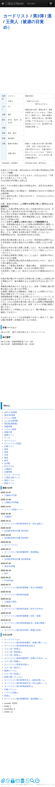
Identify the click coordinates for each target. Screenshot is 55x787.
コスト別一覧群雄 (13, 652)
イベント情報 (10, 418)
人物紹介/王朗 (10, 495)
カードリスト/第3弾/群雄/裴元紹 (19, 646)
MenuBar (31, 3)
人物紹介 (8, 469)
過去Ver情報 (9, 415)
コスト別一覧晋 (12, 655)
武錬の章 (8, 432)
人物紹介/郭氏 (10, 602)
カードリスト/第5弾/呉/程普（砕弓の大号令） (24, 609)
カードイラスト (11, 545)
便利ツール (9, 480)
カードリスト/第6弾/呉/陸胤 (16, 594)
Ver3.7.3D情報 (10, 412)
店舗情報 (8, 472)
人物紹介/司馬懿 (11, 502)
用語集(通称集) (10, 423)
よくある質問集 (11, 421)
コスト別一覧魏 (12, 661)
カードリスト (16, 16)
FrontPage (8, 580)
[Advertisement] (26, 60)
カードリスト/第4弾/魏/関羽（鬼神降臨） (22, 552)
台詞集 (7, 463)
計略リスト (9, 446)
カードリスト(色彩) (12, 443)
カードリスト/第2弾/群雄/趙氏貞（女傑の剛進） (25, 623)
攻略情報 (8, 426)
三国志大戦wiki (12, 3)
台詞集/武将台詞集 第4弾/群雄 (17, 559)
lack (6, 573)
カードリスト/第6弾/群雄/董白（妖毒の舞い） (25, 642)
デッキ (7, 438)
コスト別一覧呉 (12, 667)
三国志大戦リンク (12, 477)
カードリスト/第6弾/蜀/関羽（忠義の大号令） (25, 658)
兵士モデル (9, 466)
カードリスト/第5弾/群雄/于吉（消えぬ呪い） (24, 523)
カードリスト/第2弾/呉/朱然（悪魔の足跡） (23, 630)
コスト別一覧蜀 (12, 649)
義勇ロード (9, 435)
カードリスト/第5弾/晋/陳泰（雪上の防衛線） (24, 587)
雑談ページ (9, 483)
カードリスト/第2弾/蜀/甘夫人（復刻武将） (24, 680)
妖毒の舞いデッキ (13, 677)
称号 (6, 460)
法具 (6, 455)
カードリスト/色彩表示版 (16, 664)
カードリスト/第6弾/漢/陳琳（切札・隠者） (23, 616)
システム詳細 (10, 429)
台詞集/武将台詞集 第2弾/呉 (16, 531)
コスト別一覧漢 (12, 674)
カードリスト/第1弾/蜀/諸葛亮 (18, 686)
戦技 (6, 458)
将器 (6, 452)
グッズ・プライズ (12, 475)
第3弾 (38, 16)
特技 (6, 449)
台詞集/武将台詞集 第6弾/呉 (16, 538)
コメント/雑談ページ (13, 509)
